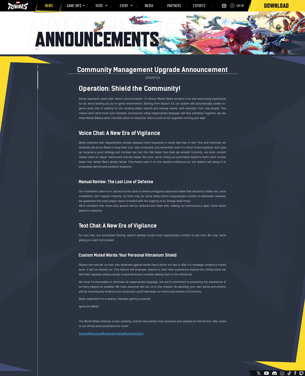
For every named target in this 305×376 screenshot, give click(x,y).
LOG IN (240, 6)
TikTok (120, 334)
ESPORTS (198, 6)
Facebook (97, 334)
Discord (83, 334)
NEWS (48, 6)
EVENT (123, 5)
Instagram (109, 334)
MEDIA (148, 6)
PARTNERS (173, 6)
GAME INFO (73, 5)
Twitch (140, 334)
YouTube (130, 334)
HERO (98, 5)
